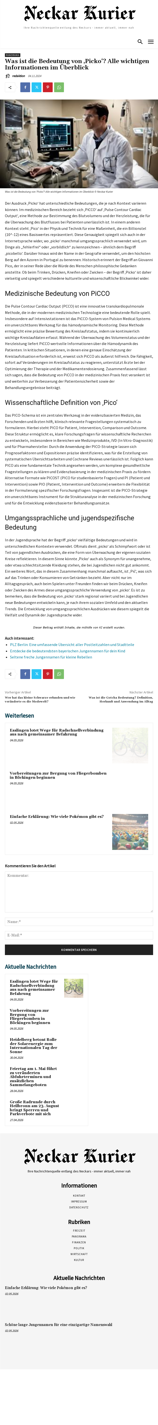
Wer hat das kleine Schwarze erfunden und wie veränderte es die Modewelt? (40, 699)
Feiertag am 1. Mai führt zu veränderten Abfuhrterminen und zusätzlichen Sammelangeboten (33, 1077)
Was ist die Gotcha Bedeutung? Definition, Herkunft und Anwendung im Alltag (121, 699)
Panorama (12, 55)
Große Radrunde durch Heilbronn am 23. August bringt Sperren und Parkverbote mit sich (34, 1108)
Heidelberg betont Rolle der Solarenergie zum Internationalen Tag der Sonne (33, 1045)
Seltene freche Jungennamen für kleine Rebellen (51, 657)
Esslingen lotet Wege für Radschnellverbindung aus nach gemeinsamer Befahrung (57, 732)
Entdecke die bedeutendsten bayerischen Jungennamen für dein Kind (67, 650)
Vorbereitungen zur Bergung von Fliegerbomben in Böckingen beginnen (58, 775)
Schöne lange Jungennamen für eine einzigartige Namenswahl (58, 1325)
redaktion (18, 76)
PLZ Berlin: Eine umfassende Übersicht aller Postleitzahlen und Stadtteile (72, 644)
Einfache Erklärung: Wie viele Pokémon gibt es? (57, 816)
